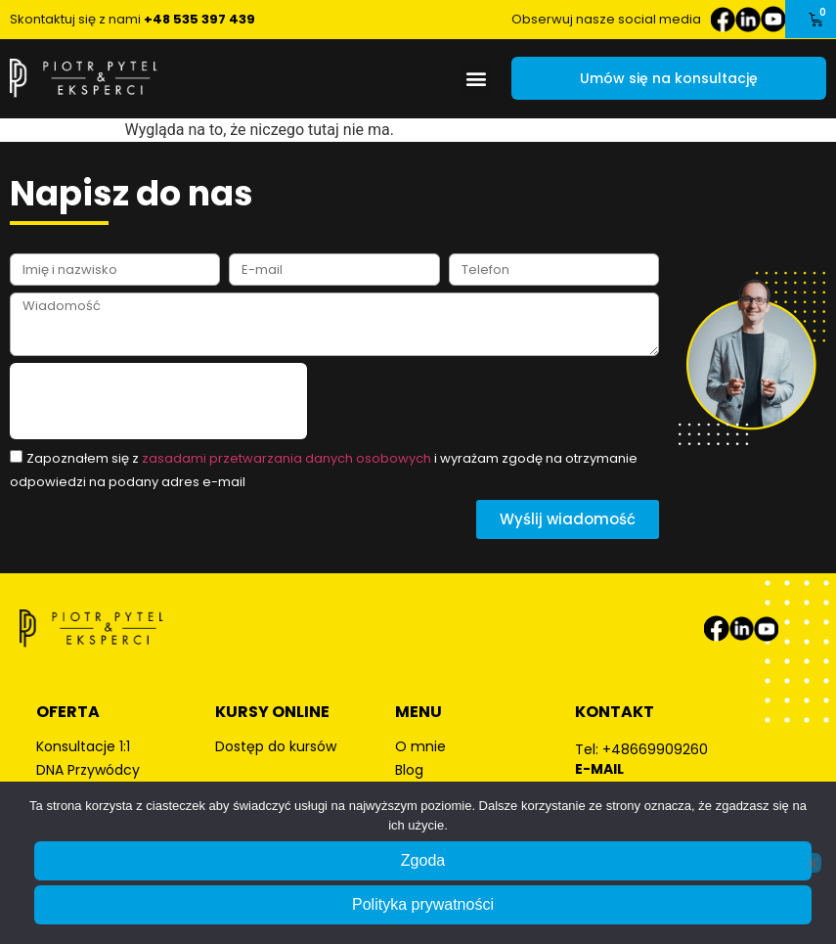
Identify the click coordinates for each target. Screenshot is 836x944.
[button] (476, 79)
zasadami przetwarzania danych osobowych (286, 458)
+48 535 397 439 (199, 19)
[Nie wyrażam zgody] (811, 863)
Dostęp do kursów (275, 746)
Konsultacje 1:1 (83, 746)
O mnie (420, 746)
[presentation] (158, 401)
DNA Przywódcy (88, 770)
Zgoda (423, 860)
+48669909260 (655, 749)
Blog (409, 770)
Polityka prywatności (423, 904)
